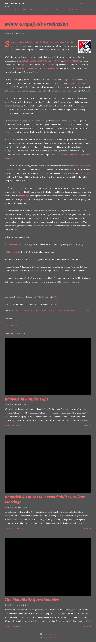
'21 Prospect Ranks (28, 10)
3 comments (15, 426)
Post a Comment (11, 325)
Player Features (45, 10)
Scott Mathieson (71, 61)
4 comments (15, 626)
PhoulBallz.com (14, 3)
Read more (87, 426)
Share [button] (87, 310)
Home (7, 10)
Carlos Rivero (14, 244)
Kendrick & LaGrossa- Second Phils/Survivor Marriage (44, 499)
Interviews (58, 10)
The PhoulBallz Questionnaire (32, 599)
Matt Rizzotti (21, 68)
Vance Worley (54, 61)
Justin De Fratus (28, 61)
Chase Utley (22, 195)
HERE (54, 297)
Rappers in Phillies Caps (26, 399)
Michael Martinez (51, 68)
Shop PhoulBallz (72, 10)
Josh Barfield (33, 68)
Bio (15, 10)
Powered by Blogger (48, 634)
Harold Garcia (13, 252)
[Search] (81, 3)
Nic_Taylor (52, 637)
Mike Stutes (48, 310)
